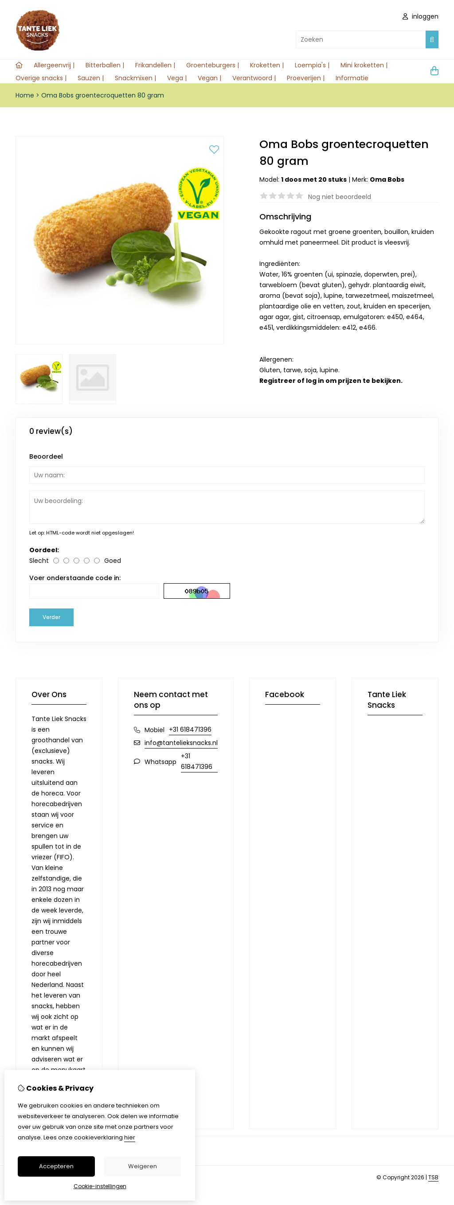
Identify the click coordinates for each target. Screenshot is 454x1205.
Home (25, 95)
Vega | (177, 78)
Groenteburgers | (212, 65)
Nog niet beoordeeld (339, 196)
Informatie (352, 78)
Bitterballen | (105, 65)
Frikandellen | (155, 65)
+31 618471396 (190, 729)
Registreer (277, 380)
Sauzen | (91, 78)
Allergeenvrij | (54, 65)
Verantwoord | (254, 78)
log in (315, 380)
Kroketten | (267, 65)
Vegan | (209, 78)
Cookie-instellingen (100, 1186)
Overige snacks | (41, 78)
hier (129, 1137)
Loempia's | (312, 65)
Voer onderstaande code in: (75, 577)
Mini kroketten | (363, 65)
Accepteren (56, 1166)
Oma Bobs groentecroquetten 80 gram (102, 95)
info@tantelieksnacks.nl (181, 742)
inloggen (420, 16)
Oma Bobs (387, 179)
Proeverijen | (306, 78)
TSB (433, 1177)
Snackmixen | (135, 78)
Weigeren (142, 1166)
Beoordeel (46, 456)
